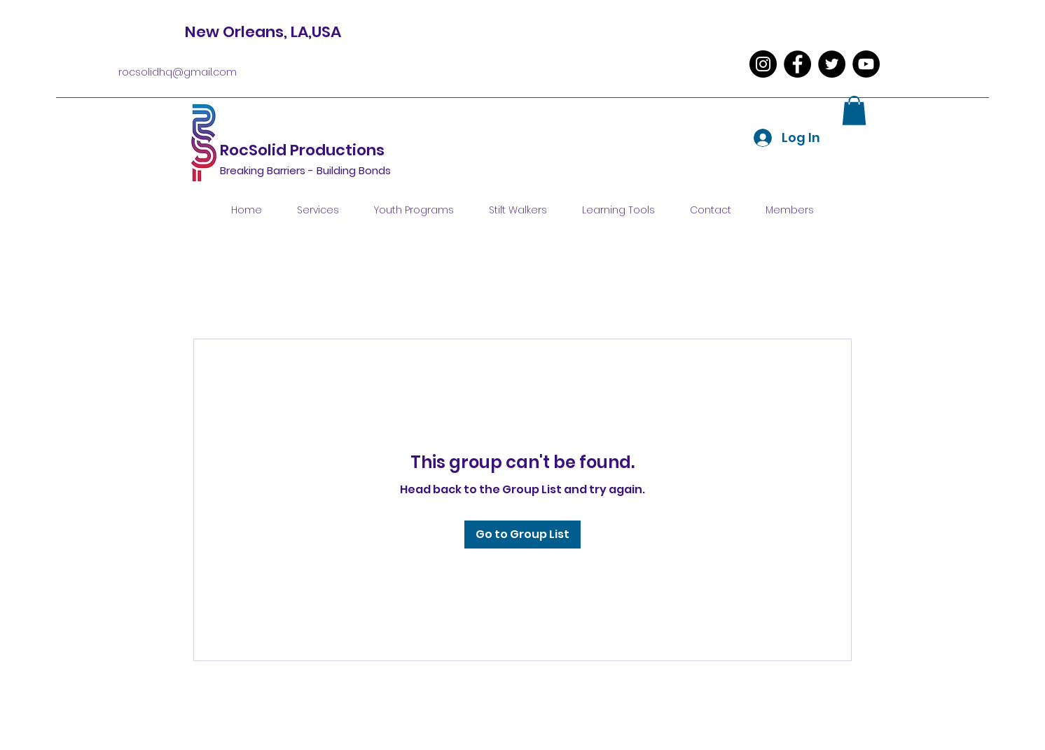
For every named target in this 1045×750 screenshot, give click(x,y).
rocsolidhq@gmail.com (177, 72)
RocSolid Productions (304, 150)
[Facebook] (797, 64)
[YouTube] (866, 64)
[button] (854, 110)
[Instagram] (763, 64)
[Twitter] (831, 64)
